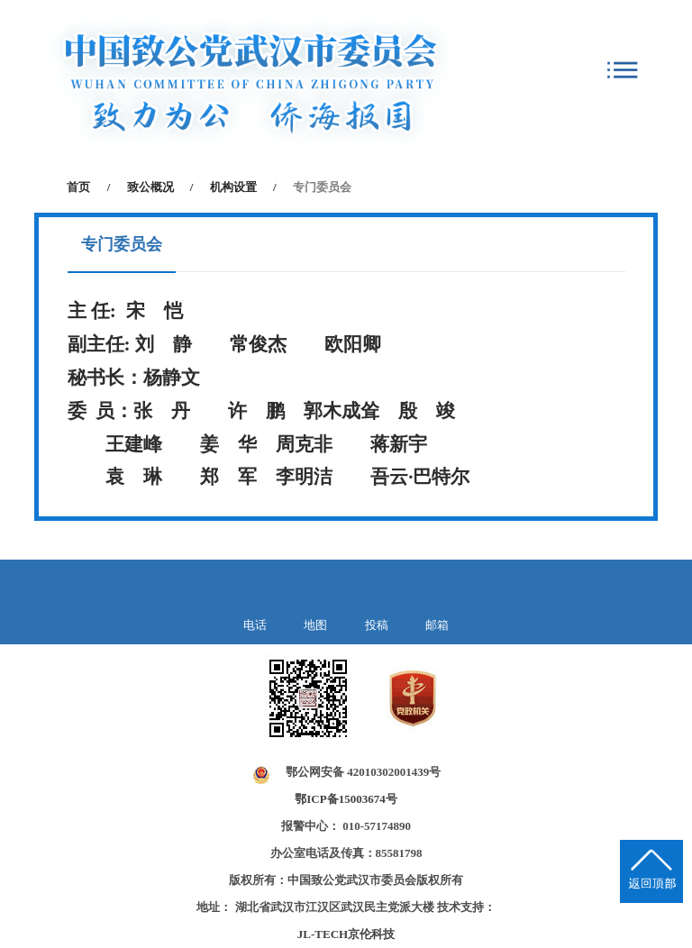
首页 (78, 187)
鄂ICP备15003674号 (345, 799)
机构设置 (233, 187)
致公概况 (150, 187)
